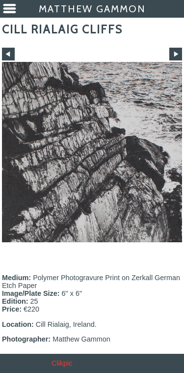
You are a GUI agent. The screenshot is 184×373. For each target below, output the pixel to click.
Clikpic (62, 363)
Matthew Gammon (92, 9)
